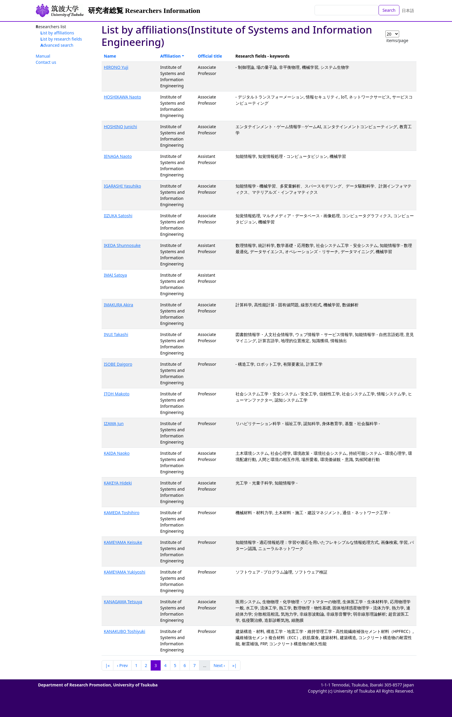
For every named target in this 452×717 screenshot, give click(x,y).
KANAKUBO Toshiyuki (124, 631)
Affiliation (170, 56)
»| (234, 665)
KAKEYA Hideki (118, 483)
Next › (219, 665)
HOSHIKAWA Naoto (122, 97)
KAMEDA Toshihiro (122, 512)
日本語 (408, 10)
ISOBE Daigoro (118, 364)
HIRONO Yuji (116, 67)
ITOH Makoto (117, 394)
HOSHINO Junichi (120, 126)
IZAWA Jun (114, 423)
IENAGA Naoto (118, 156)
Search (388, 10)
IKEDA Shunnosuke (122, 245)
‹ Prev (122, 665)
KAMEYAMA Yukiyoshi (124, 572)
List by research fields (61, 39)
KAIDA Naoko (117, 453)
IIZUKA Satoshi (118, 215)
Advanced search (57, 45)
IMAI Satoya (115, 275)
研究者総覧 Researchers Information (144, 10)
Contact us (46, 62)
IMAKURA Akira (118, 304)
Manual (43, 56)
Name (110, 56)
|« (107, 665)
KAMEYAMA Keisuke (123, 542)
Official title (210, 56)
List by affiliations (57, 33)
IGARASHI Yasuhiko (122, 186)
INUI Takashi (116, 334)
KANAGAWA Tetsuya (123, 601)
